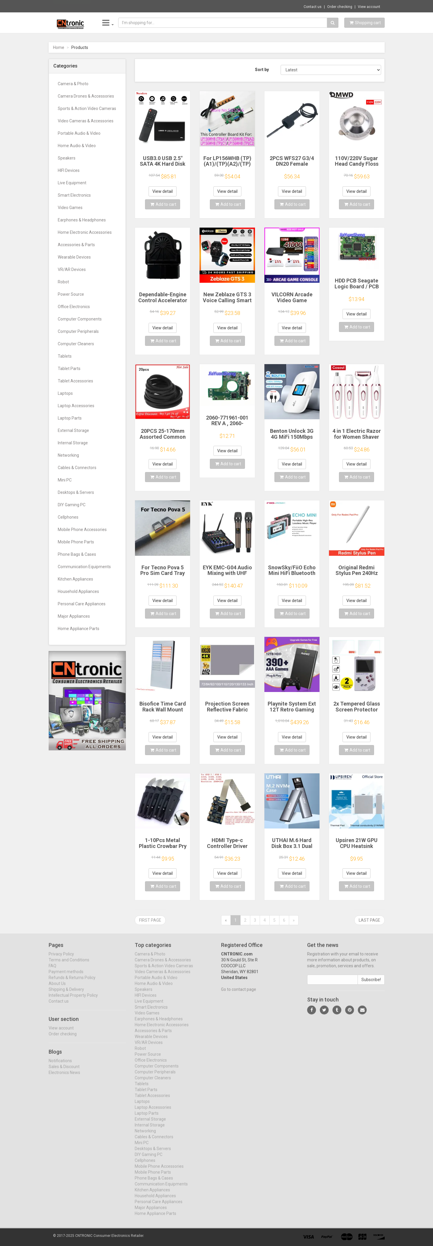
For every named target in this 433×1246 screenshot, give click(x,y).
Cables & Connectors (77, 467)
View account (369, 7)
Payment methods (66, 976)
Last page (369, 920)
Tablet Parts (69, 368)
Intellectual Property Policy (73, 1000)
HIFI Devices (69, 170)
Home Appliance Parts (78, 628)
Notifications (60, 1065)
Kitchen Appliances (75, 579)
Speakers (66, 158)
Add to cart (163, 204)
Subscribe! (371, 984)
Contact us (313, 7)
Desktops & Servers (76, 492)
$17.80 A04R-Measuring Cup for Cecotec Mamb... (137, 6)
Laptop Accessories (76, 405)
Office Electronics (74, 306)
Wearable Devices (74, 257)
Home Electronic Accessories (85, 232)
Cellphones (68, 517)
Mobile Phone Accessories (82, 529)
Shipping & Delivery (66, 994)
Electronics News (64, 1077)
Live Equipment (72, 182)
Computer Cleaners (76, 343)
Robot (63, 282)
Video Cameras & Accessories (85, 121)
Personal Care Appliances (82, 603)
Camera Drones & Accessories (86, 96)
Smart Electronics (74, 195)
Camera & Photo (73, 83)
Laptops (65, 393)
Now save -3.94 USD (72, 6)
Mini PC (65, 480)
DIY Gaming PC (71, 504)
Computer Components (80, 319)
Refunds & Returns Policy (72, 982)
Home (58, 47)
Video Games (70, 207)
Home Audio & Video (77, 145)
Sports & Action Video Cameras (87, 108)
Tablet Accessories (75, 381)
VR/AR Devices (72, 269)
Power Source (71, 294)
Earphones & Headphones (82, 220)
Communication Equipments (84, 566)
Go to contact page (238, 994)
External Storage (73, 430)
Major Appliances (74, 616)
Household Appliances (78, 591)
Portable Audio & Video (79, 133)
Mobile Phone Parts (76, 542)
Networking (68, 455)
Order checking (339, 7)
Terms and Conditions (69, 964)
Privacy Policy (61, 958)
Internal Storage (73, 442)
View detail (162, 191)
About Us (57, 988)
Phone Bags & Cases (77, 554)
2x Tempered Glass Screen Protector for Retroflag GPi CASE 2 (356, 712)
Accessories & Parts (76, 244)
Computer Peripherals (78, 331)
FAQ (52, 970)
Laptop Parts (70, 418)
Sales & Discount (64, 1071)
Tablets (65, 356)
